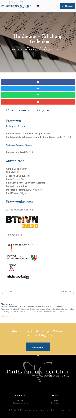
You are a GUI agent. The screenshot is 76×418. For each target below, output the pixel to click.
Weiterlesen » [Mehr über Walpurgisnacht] (5, 316)
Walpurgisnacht (8, 304)
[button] (38, 6)
